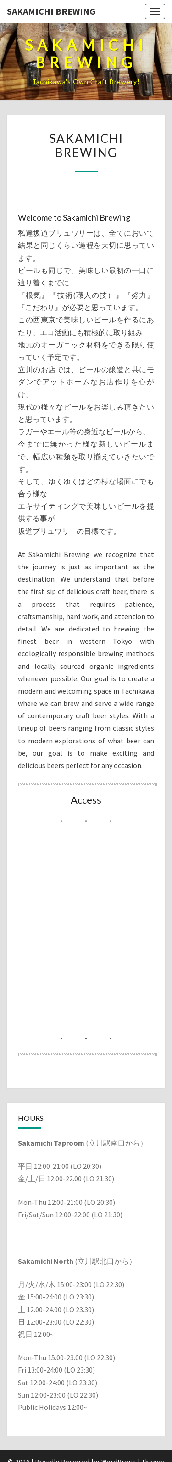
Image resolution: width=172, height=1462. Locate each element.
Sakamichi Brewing (51, 11)
